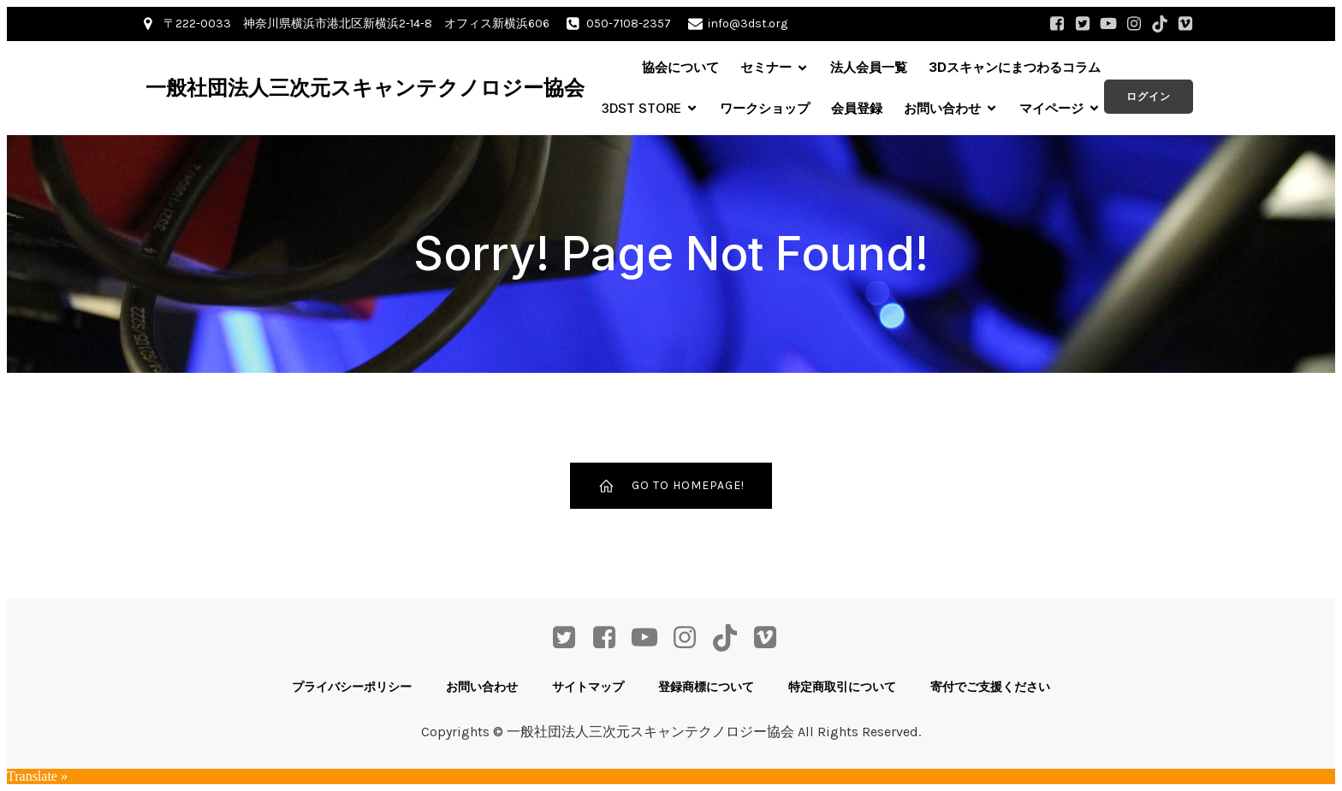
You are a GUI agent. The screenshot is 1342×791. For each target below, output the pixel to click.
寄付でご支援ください (990, 686)
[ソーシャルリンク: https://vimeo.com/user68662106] (1185, 24)
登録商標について (706, 686)
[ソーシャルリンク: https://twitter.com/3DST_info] (1083, 24)
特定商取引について (842, 686)
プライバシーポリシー (352, 686)
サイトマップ (588, 686)
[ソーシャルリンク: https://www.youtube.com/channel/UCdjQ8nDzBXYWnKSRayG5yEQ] (1108, 24)
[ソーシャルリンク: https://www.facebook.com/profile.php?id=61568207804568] (1057, 24)
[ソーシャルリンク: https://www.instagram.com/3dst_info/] (1134, 24)
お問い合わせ (482, 686)
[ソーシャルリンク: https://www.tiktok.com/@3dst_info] (1160, 24)
